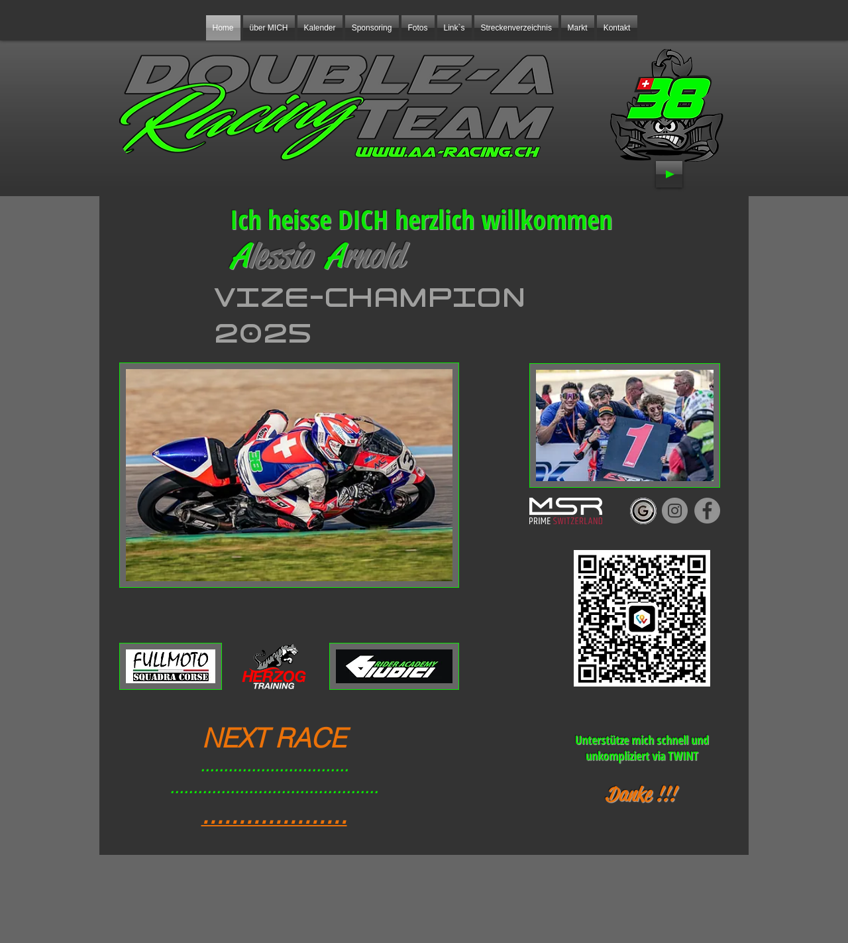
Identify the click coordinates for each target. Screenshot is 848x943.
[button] (372, 27)
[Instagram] (675, 511)
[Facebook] (707, 511)
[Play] (669, 174)
